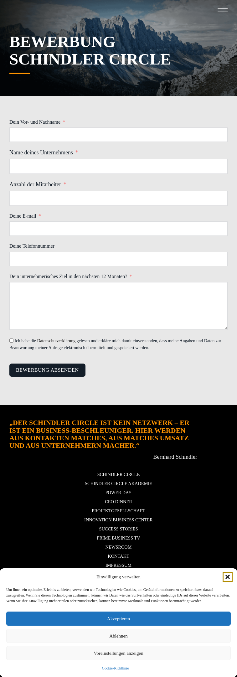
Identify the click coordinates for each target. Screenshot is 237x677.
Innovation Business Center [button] (118, 519)
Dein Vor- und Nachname (34, 122)
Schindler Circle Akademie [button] (118, 483)
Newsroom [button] (119, 547)
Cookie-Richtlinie (115, 668)
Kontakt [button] (118, 556)
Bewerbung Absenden (47, 370)
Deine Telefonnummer (31, 246)
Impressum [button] (118, 565)
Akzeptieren (118, 618)
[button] (227, 577)
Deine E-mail (22, 216)
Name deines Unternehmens (41, 152)
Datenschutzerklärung (56, 340)
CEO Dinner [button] (118, 501)
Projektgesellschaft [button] (118, 510)
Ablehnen (118, 635)
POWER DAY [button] (119, 492)
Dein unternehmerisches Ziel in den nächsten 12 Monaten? (68, 276)
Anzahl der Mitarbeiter (35, 184)
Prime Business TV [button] (118, 537)
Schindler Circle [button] (118, 474)
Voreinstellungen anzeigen (118, 653)
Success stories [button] (118, 528)
